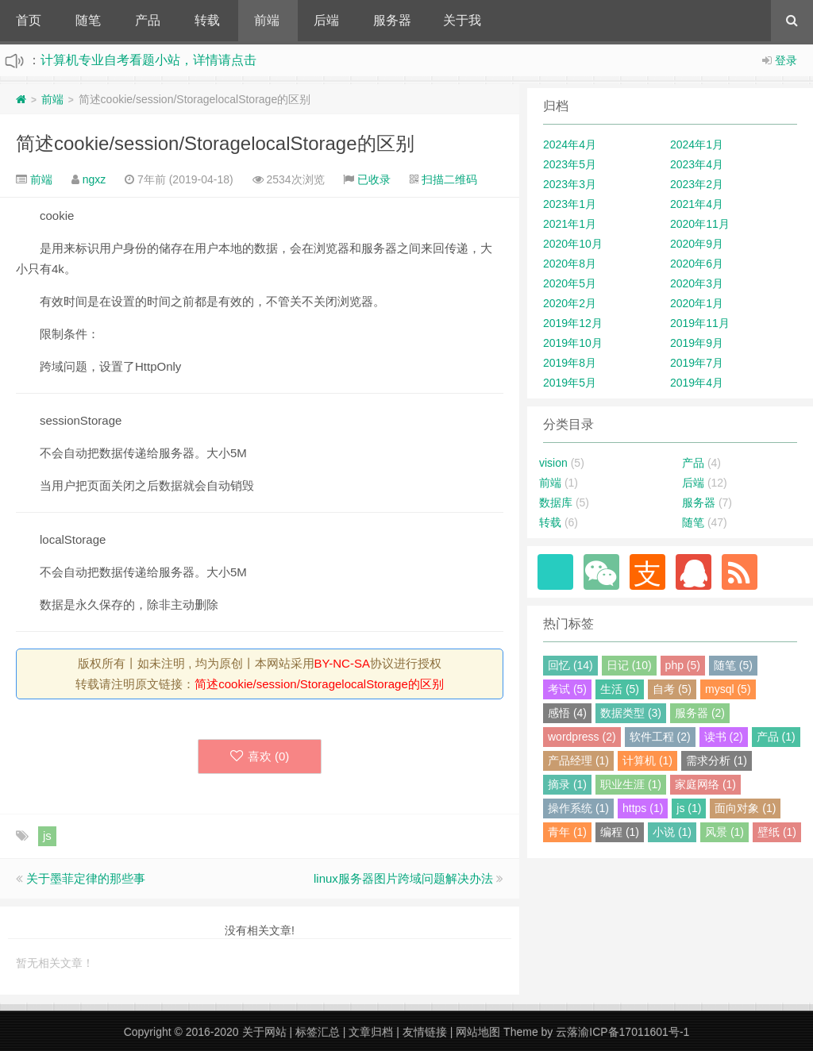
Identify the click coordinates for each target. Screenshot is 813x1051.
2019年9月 (696, 343)
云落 (567, 1032)
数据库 (555, 502)
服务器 (392, 20)
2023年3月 (569, 184)
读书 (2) (723, 736)
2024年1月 (696, 144)
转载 (207, 20)
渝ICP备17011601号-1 (633, 1032)
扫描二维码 (449, 179)
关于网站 (264, 1032)
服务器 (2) (700, 712)
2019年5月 (569, 382)
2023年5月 (569, 164)
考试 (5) (567, 689)
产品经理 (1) (578, 760)
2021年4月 (696, 204)
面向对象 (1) (745, 808)
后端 (326, 20)
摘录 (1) (567, 784)
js (47, 835)
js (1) (688, 808)
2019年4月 (696, 382)
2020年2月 (569, 303)
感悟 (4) (567, 712)
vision (553, 462)
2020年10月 (573, 243)
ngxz (94, 179)
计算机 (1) (647, 760)
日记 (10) (629, 665)
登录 (786, 60)
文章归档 (371, 1032)
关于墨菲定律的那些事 (85, 878)
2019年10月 (573, 343)
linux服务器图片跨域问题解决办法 (403, 878)
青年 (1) (567, 832)
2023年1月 (569, 204)
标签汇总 (317, 1032)
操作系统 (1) (578, 808)
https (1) (642, 808)
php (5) (682, 665)
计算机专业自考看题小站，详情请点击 (148, 60)
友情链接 (425, 1032)
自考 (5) (672, 689)
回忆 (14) (570, 665)
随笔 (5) (733, 665)
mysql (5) (728, 689)
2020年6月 (696, 263)
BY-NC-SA (342, 663)
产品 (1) (776, 736)
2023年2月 (696, 184)
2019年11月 (700, 323)
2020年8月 (569, 263)
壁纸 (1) (776, 832)
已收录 (374, 179)
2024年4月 (569, 144)
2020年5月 (569, 283)
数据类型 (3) (630, 712)
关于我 (462, 20)
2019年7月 (696, 362)
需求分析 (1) (716, 760)
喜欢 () (260, 756)
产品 (147, 20)
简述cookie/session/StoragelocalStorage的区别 (215, 143)
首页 (28, 20)
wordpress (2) (582, 736)
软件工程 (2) (660, 736)
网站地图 (478, 1032)
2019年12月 (573, 323)
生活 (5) (619, 689)
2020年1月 (696, 303)
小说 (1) (672, 832)
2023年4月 (696, 164)
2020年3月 (696, 283)
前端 (266, 20)
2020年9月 (696, 243)
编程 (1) (619, 832)
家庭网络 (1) (705, 784)
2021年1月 (569, 224)
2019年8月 (569, 362)
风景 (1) (724, 832)
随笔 (88, 20)
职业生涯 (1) (630, 784)
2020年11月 (700, 224)
